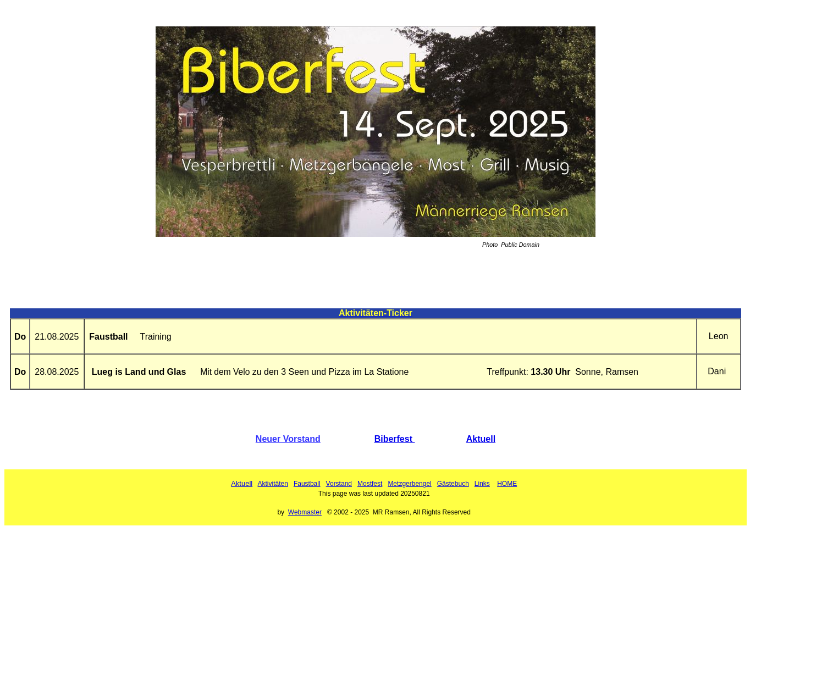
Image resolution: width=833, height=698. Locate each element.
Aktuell (480, 439)
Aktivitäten (273, 484)
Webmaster (305, 512)
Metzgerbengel (409, 484)
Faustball (307, 484)
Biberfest (394, 439)
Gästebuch (453, 484)
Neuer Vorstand (288, 439)
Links (482, 484)
